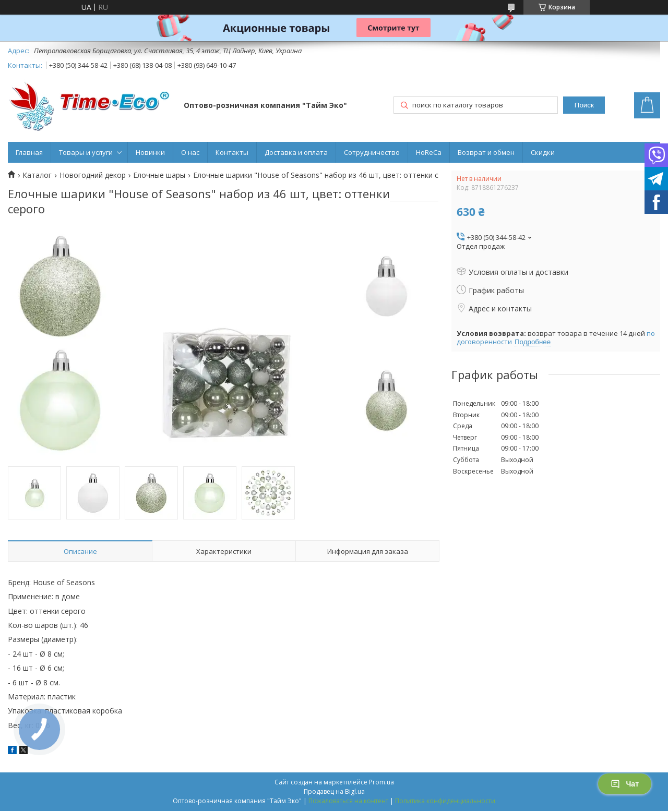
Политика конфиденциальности (445, 800)
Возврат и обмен (486, 152)
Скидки (543, 152)
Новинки (150, 152)
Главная (29, 152)
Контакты (232, 152)
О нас (190, 152)
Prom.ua (381, 782)
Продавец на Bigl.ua (334, 791)
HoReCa (429, 152)
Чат (625, 784)
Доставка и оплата (296, 152)
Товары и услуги (86, 152)
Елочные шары (159, 175)
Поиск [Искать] (584, 105)
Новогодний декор (92, 175)
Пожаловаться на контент (348, 800)
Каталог (37, 175)
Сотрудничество (372, 152)
